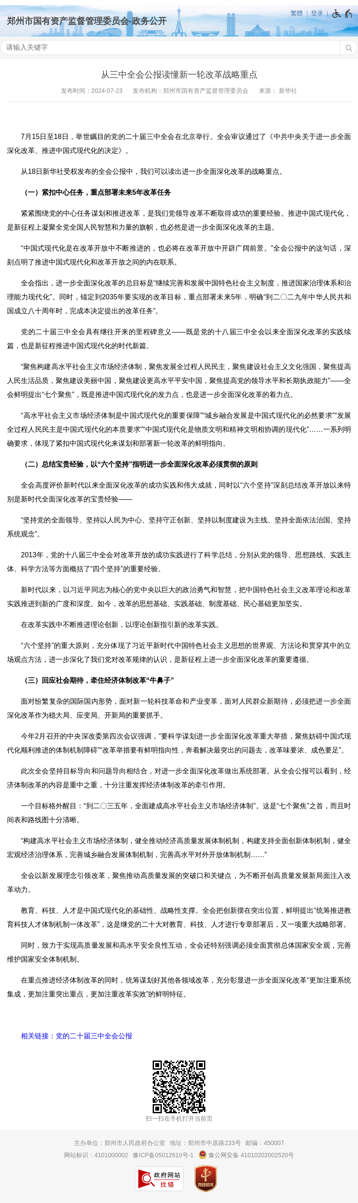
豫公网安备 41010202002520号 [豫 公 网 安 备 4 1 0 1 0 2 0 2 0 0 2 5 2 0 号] (246, 1154)
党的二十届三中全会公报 (94, 1036)
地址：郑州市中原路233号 (205, 1142)
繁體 (297, 13)
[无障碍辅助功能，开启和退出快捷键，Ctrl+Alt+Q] (342, 13)
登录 (317, 13)
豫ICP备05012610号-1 (163, 1155)
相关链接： (38, 1036)
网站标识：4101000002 (96, 1155)
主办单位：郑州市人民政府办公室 (119, 1142)
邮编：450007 (264, 1142)
